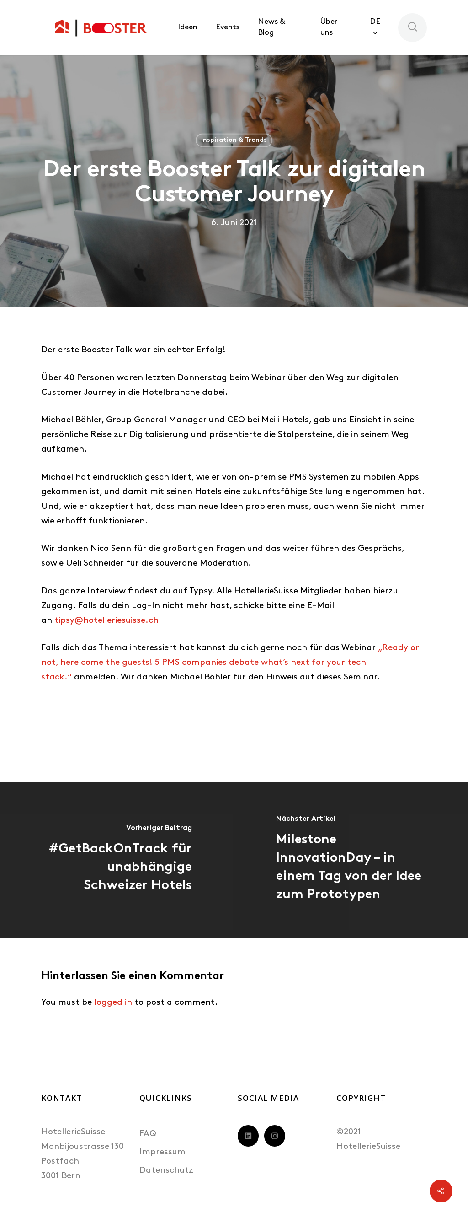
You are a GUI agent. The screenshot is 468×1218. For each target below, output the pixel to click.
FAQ (147, 1134)
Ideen (187, 27)
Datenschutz (166, 1170)
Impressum (162, 1152)
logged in (113, 1002)
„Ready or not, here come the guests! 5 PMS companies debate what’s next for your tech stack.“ (230, 663)
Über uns (328, 27)
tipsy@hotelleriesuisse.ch (106, 620)
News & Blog (271, 27)
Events (227, 27)
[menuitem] (379, 27)
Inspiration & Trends (234, 140)
